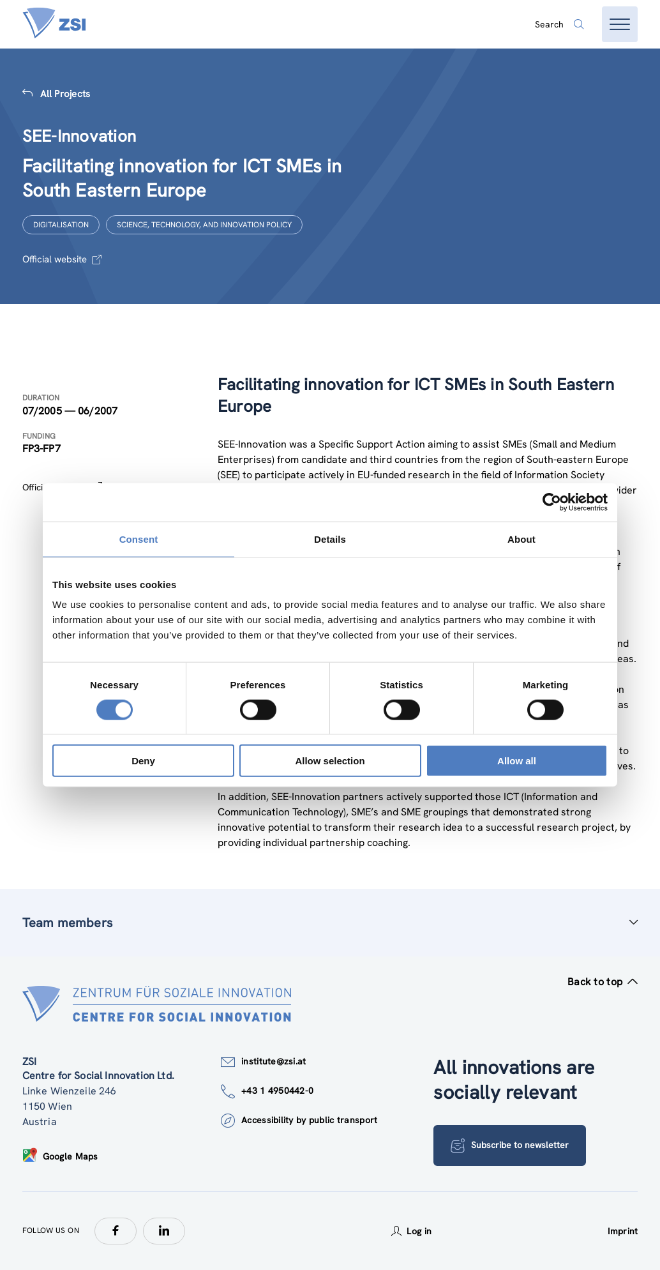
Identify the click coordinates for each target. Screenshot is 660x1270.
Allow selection (329, 760)
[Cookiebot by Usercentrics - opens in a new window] (552, 501)
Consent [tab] (138, 538)
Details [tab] (330, 538)
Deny (143, 760)
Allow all (516, 760)
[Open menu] (620, 24)
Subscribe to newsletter (510, 1145)
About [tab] (521, 538)
